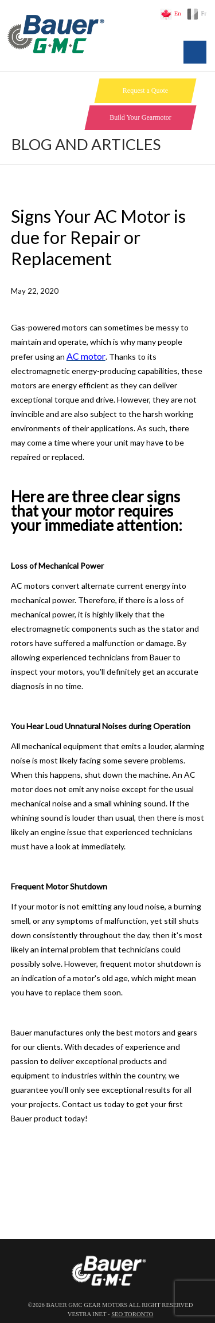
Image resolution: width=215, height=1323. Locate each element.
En (177, 13)
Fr (203, 13)
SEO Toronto (132, 1314)
